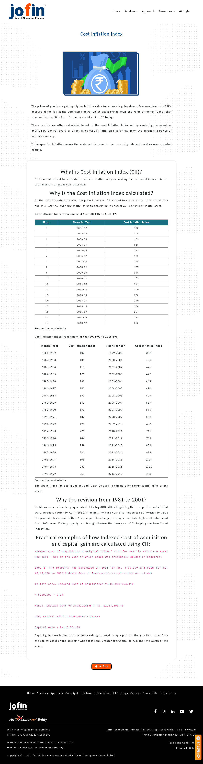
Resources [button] (166, 11)
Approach (148, 11)
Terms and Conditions (182, 742)
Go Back (101, 666)
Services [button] (131, 11)
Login (184, 11)
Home (116, 11)
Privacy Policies (186, 748)
